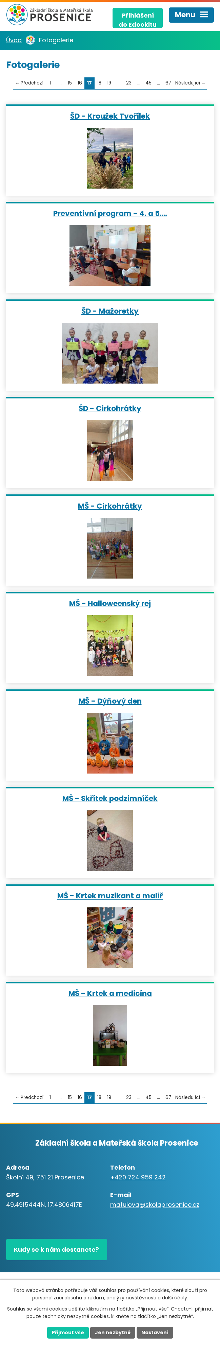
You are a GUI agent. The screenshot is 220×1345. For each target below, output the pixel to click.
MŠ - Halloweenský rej (110, 603)
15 (70, 83)
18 (99, 83)
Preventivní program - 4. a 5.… (110, 213)
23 (129, 83)
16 (80, 83)
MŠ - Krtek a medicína (110, 993)
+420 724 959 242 (138, 1177)
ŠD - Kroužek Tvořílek (110, 116)
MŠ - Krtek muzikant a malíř (110, 895)
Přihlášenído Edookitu (138, 19)
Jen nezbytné (113, 1332)
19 (109, 83)
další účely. (175, 1298)
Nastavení (154, 1332)
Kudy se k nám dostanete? (56, 1249)
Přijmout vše (68, 1332)
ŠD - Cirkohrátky (110, 408)
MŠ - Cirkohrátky (110, 506)
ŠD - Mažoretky (110, 311)
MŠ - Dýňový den (110, 701)
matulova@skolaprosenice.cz (154, 1204)
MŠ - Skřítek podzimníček (110, 798)
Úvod (14, 40)
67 (168, 83)
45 (148, 83)
